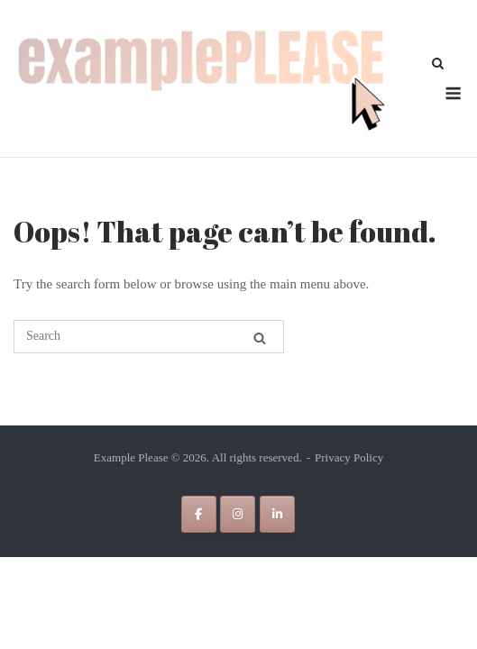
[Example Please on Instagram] (237, 514)
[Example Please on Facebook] (198, 514)
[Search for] (149, 336)
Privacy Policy (349, 457)
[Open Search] (437, 65)
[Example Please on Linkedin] (277, 514)
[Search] (259, 338)
